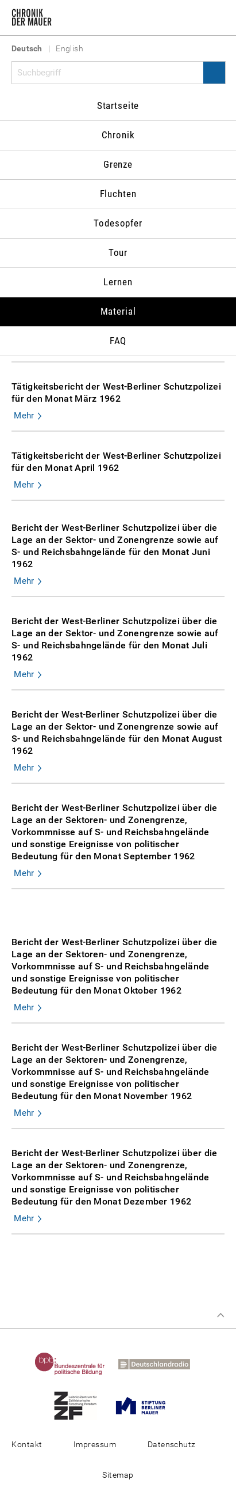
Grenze (118, 164)
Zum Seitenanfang (220, 1315)
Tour (118, 252)
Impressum (94, 1444)
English (69, 48)
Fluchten (118, 193)
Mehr (24, 415)
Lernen (117, 282)
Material (118, 311)
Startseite (118, 105)
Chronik (118, 135)
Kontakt (26, 1444)
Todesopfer (118, 223)
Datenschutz (172, 1444)
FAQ (118, 340)
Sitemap (117, 1474)
